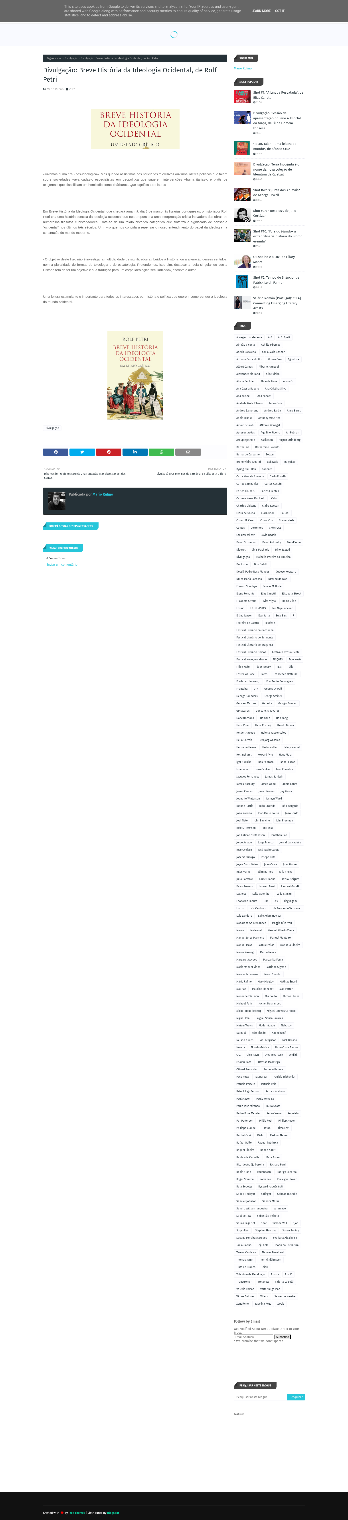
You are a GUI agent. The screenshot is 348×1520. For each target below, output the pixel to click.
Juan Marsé (290, 864)
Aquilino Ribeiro (270, 432)
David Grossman (246, 542)
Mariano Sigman (276, 967)
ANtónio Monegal (269, 425)
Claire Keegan (270, 505)
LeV (276, 901)
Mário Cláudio (272, 974)
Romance (265, 1179)
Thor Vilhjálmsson (270, 1259)
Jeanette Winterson (248, 798)
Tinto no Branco (245, 1267)
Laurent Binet (267, 886)
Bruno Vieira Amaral (248, 461)
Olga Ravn (253, 1054)
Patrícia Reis (268, 1084)
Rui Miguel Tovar (287, 1179)
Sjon (295, 1223)
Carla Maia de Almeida (250, 476)
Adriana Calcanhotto (248, 359)
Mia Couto (271, 996)
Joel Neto (242, 820)
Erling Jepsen (244, 615)
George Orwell (273, 688)
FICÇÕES (278, 659)
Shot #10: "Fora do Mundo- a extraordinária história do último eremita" (278, 236)
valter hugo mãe (270, 1289)
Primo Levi (283, 1128)
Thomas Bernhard (273, 1252)
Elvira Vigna (269, 600)
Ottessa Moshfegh (269, 1062)
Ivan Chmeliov (284, 769)
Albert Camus (244, 366)
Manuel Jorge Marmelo (250, 937)
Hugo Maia (285, 754)
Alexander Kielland (248, 374)
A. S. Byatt (284, 337)
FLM (279, 666)
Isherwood (242, 769)
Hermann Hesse (246, 747)
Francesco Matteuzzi (285, 674)
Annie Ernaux (244, 417)
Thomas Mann (244, 1259)
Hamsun (265, 718)
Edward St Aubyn (246, 586)
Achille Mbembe (271, 344)
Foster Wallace (245, 674)
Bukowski (272, 461)
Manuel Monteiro (280, 937)
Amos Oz (288, 381)
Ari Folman (292, 432)
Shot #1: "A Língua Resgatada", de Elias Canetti (278, 95)
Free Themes (77, 1512)
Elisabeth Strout (291, 593)
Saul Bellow (243, 1215)
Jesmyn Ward (274, 798)
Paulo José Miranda (248, 1106)
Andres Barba (272, 410)
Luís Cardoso (257, 908)
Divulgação (71, 58)
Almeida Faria (269, 381)
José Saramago (245, 857)
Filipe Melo (243, 666)
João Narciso (244, 813)
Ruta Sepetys (244, 1186)
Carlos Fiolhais (245, 491)
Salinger (266, 1193)
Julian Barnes (265, 871)
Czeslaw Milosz (245, 535)
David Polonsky (271, 542)
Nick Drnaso (289, 1040)
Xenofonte (242, 1303)
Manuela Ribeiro (290, 945)
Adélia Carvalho (246, 352)
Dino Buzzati (282, 549)
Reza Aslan (273, 1157)
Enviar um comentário (61, 565)
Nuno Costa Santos (286, 1047)
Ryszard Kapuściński (270, 1186)
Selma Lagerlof (245, 1223)
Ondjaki (293, 1054)
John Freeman (284, 820)
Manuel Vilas (266, 945)
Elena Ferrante (245, 593)
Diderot (240, 549)
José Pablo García (268, 849)
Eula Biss (281, 615)
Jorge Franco (265, 842)
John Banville (262, 820)
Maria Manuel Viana (248, 967)
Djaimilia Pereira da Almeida (273, 557)
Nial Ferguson (267, 1040)
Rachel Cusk (243, 1135)
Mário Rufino (55, 89)
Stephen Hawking (265, 1230)
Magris (240, 930)
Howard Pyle (265, 754)
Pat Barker (261, 1076)
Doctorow (242, 564)
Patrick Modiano (275, 1091)
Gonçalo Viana (245, 718)
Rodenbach (264, 1171)
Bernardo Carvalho (248, 454)
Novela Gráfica (260, 1047)
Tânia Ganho (243, 1245)
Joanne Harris (244, 805)
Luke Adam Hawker (269, 915)
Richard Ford (278, 1164)
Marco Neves (268, 952)
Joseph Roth (268, 857)
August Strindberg (290, 439)
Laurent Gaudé (290, 886)
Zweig (280, 1303)
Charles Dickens (246, 505)
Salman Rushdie (287, 1193)
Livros (240, 908)
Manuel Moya (244, 945)
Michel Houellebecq (248, 1010)
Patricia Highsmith (284, 1076)
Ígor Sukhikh (243, 762)
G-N (256, 688)
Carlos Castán (273, 483)
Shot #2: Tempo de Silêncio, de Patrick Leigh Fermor (276, 280)
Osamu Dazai (244, 1062)
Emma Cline (289, 600)
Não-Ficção (259, 1032)
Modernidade (267, 1025)
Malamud (256, 930)
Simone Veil (280, 1223)
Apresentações (245, 432)
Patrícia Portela (245, 1084)
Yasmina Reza (263, 1303)
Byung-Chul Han (246, 469)
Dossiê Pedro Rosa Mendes (252, 571)
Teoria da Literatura (287, 1245)
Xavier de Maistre (285, 1296)
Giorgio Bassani (287, 703)
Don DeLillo (261, 564)
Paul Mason (243, 1098)
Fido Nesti (295, 659)
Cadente (267, 469)
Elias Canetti (268, 593)
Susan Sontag (290, 1230)
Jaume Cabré (289, 784)
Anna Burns (294, 410)
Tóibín (265, 1267)
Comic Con (266, 520)
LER (265, 901)
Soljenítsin (242, 1230)
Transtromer (244, 1281)
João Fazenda (267, 805)
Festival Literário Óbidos (251, 652)
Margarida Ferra (273, 959)
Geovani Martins (246, 703)
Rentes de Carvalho (248, 1157)
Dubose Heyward (285, 571)
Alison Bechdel (245, 381)
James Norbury (245, 784)
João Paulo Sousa (268, 813)
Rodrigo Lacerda (287, 1171)
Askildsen (267, 439)
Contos (240, 527)
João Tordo (291, 813)
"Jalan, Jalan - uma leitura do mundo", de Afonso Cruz (275, 146)
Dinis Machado (260, 549)
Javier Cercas (244, 791)
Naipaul (241, 1032)
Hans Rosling (263, 725)
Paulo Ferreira (265, 1098)
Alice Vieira (273, 374)
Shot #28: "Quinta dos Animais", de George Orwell (277, 192)
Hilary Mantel (291, 747)
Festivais (270, 622)
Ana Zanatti (264, 396)
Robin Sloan (243, 1171)
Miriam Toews (244, 1025)
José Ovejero (244, 849)
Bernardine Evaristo (267, 447)
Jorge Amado (244, 842)
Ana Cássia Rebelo (247, 388)
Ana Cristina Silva (275, 388)
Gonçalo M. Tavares (267, 710)
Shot (264, 1223)
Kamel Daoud (267, 879)
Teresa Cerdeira (246, 1252)
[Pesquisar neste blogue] (260, 1397)
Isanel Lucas (287, 762)
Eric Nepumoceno (282, 608)
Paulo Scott (273, 1106)
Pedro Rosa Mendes (248, 1113)
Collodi (285, 513)
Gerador (267, 703)
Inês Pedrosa (265, 762)
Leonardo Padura (246, 901)
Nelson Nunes (244, 1040)
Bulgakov (289, 461)
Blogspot (113, 1512)
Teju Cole (263, 1245)
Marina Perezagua (247, 974)
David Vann (294, 542)
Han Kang (282, 718)
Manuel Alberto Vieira (281, 930)
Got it (280, 11)
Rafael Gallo (244, 1142)
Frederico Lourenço (248, 681)
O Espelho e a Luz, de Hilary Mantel (274, 259)
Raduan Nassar (279, 1135)
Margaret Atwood (246, 959)
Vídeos (264, 1296)
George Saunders (247, 696)
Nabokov (286, 1025)
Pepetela (293, 1113)
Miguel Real (243, 1018)
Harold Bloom (285, 725)
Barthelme (242, 447)
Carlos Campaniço (247, 483)
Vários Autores (245, 1296)
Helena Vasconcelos (273, 732)
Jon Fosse (267, 827)
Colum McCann (245, 520)
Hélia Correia (244, 740)
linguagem (290, 901)
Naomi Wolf (279, 1032)
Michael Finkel (291, 996)
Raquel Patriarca (268, 1142)
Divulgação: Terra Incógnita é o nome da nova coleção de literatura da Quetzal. (276, 169)
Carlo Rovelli (278, 476)
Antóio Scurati (244, 425)
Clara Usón (268, 513)
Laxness (241, 893)
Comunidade (286, 520)
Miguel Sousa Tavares (270, 1018)
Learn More (261, 11)
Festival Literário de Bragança (254, 644)
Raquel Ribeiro (245, 1150)
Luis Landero (244, 915)
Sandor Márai (270, 1201)
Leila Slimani (284, 893)
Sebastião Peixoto (268, 1215)
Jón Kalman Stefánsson (250, 835)
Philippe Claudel (246, 1128)
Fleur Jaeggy (263, 666)
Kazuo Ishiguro (290, 879)
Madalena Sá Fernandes (251, 923)
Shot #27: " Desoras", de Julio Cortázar (274, 213)
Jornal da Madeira (290, 842)
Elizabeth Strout (246, 600)
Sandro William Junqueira (252, 1208)
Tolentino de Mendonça (250, 1274)
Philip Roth (265, 1120)
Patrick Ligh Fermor (248, 1091)
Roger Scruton (245, 1179)
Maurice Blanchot (262, 988)
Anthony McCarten (269, 417)
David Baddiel (269, 535)
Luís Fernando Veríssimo (286, 908)
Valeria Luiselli (284, 1281)
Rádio (260, 1135)
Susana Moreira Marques (251, 1237)
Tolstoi (275, 1274)
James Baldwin (274, 776)
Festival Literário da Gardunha (255, 630)
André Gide (275, 403)
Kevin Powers (244, 886)
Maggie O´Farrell (282, 923)
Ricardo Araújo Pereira (250, 1164)
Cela (274, 498)
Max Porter (286, 988)
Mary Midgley (266, 981)
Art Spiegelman (245, 439)
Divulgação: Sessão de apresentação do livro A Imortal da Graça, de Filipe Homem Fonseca (277, 120)
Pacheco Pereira (273, 1069)
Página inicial (54, 58)
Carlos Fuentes (270, 491)
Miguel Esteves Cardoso (281, 1010)
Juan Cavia (270, 864)
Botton (270, 454)
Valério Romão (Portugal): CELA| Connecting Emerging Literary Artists (277, 303)
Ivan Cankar (262, 769)
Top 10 (288, 1274)
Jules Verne (243, 871)
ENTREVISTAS (258, 608)
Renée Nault (267, 1150)
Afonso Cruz (274, 359)
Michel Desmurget (270, 1003)
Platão (267, 1128)
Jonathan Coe (279, 835)
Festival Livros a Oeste (286, 652)
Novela (240, 1047)
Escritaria (264, 615)
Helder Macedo (245, 732)
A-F (270, 337)
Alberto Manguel (269, 366)
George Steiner (273, 696)
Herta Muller (269, 747)
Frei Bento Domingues (279, 681)
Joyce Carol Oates (247, 864)
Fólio (290, 666)
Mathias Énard (288, 981)
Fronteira (242, 688)
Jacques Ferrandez (247, 776)
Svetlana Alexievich (285, 1237)
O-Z (238, 1054)
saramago (280, 1208)
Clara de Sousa (245, 513)
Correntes (257, 527)
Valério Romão (245, 1289)
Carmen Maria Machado (250, 498)
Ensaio (240, 608)
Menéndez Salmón (247, 996)
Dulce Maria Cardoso (249, 579)
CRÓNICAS (275, 527)
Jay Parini (286, 791)
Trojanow (263, 1281)
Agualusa (293, 359)
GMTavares (243, 710)
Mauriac (241, 988)
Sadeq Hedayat (245, 1193)
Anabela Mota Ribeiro (249, 403)
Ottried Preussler (246, 1069)
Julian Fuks (285, 871)
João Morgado (289, 805)
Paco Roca (242, 1076)
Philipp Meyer (286, 1120)
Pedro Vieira (274, 1113)
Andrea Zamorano (247, 410)
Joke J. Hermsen (246, 827)
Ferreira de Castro (247, 622)
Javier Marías (267, 791)
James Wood (268, 784)
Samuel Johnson (246, 1201)
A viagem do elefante (249, 337)
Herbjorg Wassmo (269, 740)
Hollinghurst (243, 754)
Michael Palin (244, 1003)
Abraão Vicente (245, 344)
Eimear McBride (272, 586)
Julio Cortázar (244, 879)
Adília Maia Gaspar (273, 352)
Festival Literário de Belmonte (254, 637)
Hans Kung (242, 725)
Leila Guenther (261, 893)
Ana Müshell (243, 396)
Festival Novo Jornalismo (251, 659)
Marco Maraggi (245, 952)
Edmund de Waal (278, 579)
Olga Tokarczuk (274, 1054)
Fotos (264, 674)
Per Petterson (244, 1120)
